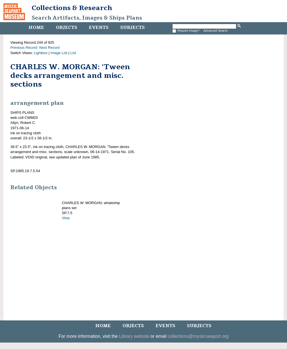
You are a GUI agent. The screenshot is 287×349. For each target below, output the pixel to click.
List (73, 53)
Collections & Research (72, 7)
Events (98, 27)
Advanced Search (215, 30)
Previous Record (23, 47)
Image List (58, 53)
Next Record (49, 47)
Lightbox (41, 53)
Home (36, 27)
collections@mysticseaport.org (198, 336)
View (66, 218)
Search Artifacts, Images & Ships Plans (87, 18)
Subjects (132, 27)
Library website (134, 336)
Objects (66, 27)
